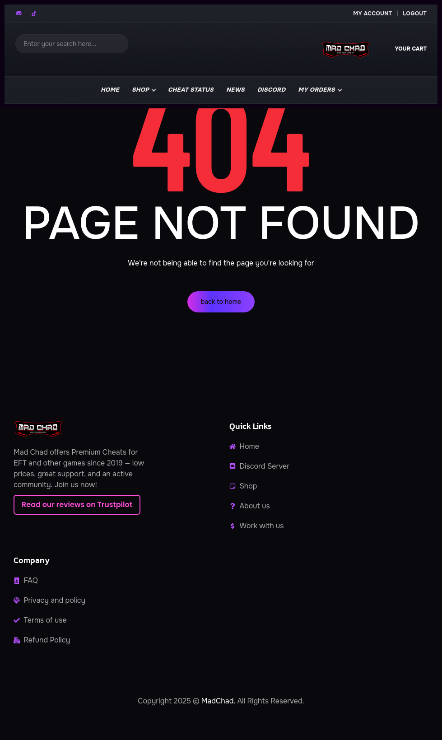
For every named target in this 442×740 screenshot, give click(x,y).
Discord (271, 89)
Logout (415, 13)
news (235, 89)
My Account (372, 13)
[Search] (71, 43)
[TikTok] (34, 13)
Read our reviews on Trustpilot (77, 504)
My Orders (316, 89)
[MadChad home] (345, 50)
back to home (221, 302)
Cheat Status (191, 89)
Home (110, 89)
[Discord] (19, 13)
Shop (140, 89)
